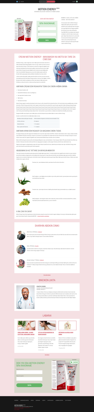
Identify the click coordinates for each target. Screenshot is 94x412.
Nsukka (36, 246)
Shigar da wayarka (20, 375)
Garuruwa (38, 400)
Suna (39, 26)
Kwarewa (16, 400)
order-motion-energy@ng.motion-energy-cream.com (23, 406)
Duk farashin (68, 400)
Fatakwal (40, 232)
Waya (39, 31)
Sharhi (32, 400)
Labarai (43, 400)
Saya (47, 40)
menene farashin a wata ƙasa (43, 216)
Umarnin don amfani (24, 400)
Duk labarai (47, 354)
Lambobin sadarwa (59, 400)
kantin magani (50, 400)
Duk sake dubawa (47, 275)
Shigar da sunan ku (20, 369)
